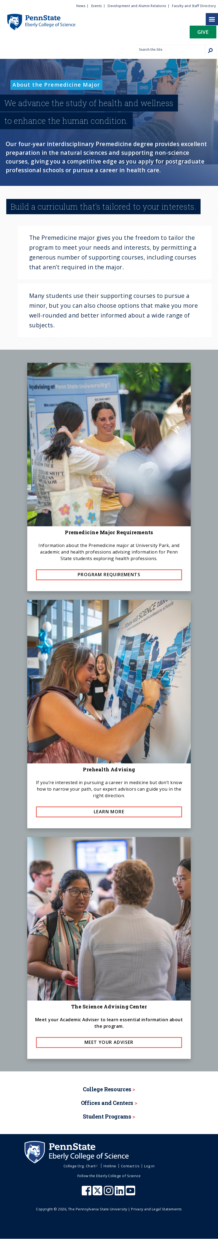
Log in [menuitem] (149, 1166)
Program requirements (109, 575)
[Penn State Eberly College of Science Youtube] (131, 1193)
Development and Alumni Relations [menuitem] (137, 6)
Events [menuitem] (96, 6)
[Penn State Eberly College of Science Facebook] (87, 1193)
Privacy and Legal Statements (156, 1209)
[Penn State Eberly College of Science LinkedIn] (120, 1193)
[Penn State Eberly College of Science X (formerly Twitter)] (98, 1193)
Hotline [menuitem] (110, 1166)
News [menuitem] (80, 6)
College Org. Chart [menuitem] (81, 1166)
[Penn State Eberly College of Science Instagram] (109, 1193)
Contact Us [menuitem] (130, 1166)
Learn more (109, 812)
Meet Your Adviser (109, 1042)
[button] (203, 34)
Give (203, 31)
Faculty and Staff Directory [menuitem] (194, 6)
